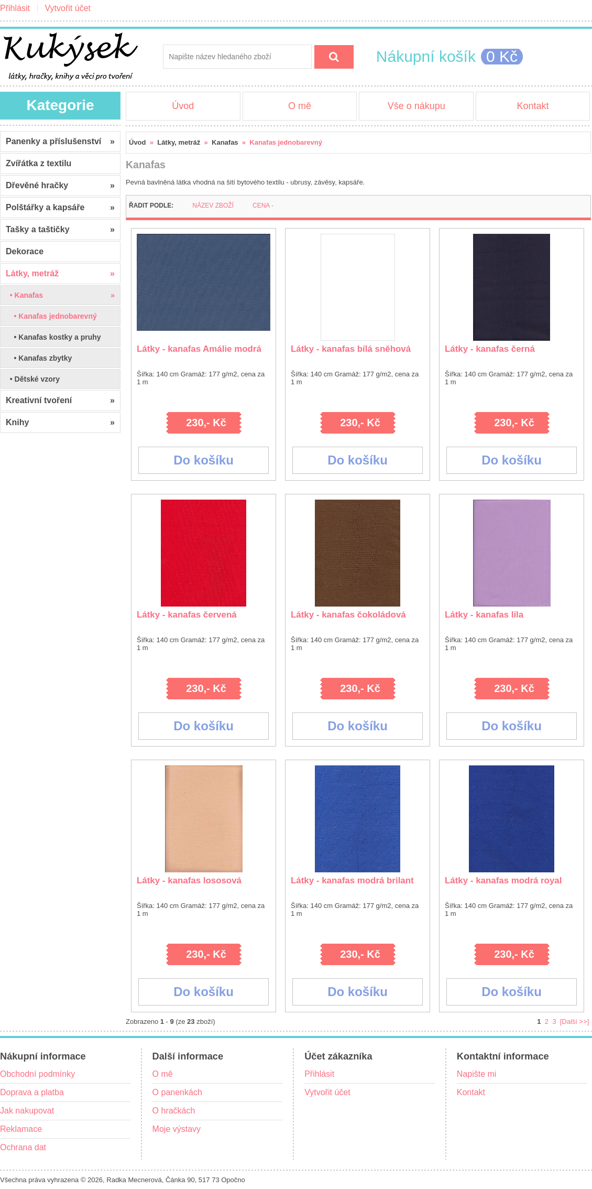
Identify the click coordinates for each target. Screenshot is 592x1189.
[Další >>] (574, 1021)
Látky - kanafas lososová (189, 880)
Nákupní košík (426, 56)
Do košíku (203, 460)
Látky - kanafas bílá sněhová (351, 349)
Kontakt (533, 106)
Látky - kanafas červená (187, 615)
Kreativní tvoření (60, 400)
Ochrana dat (23, 1147)
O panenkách (177, 1092)
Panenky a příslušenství (60, 141)
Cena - (263, 205)
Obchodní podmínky (37, 1073)
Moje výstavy (176, 1129)
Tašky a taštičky (60, 229)
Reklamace (21, 1129)
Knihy (60, 422)
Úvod (183, 106)
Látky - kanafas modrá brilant (352, 880)
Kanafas (225, 142)
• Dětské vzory (33, 379)
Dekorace (24, 251)
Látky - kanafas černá (490, 349)
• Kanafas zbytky (39, 358)
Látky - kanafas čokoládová (348, 615)
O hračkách (173, 1110)
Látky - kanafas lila (484, 615)
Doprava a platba (32, 1092)
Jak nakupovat (27, 1110)
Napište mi (477, 1073)
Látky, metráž (178, 142)
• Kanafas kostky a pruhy (53, 337)
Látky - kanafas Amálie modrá (199, 349)
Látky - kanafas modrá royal (503, 880)
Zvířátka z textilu (38, 163)
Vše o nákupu (416, 106)
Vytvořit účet (68, 8)
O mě (299, 106)
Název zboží (213, 205)
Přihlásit (15, 8)
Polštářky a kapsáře (60, 207)
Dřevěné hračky (60, 185)
